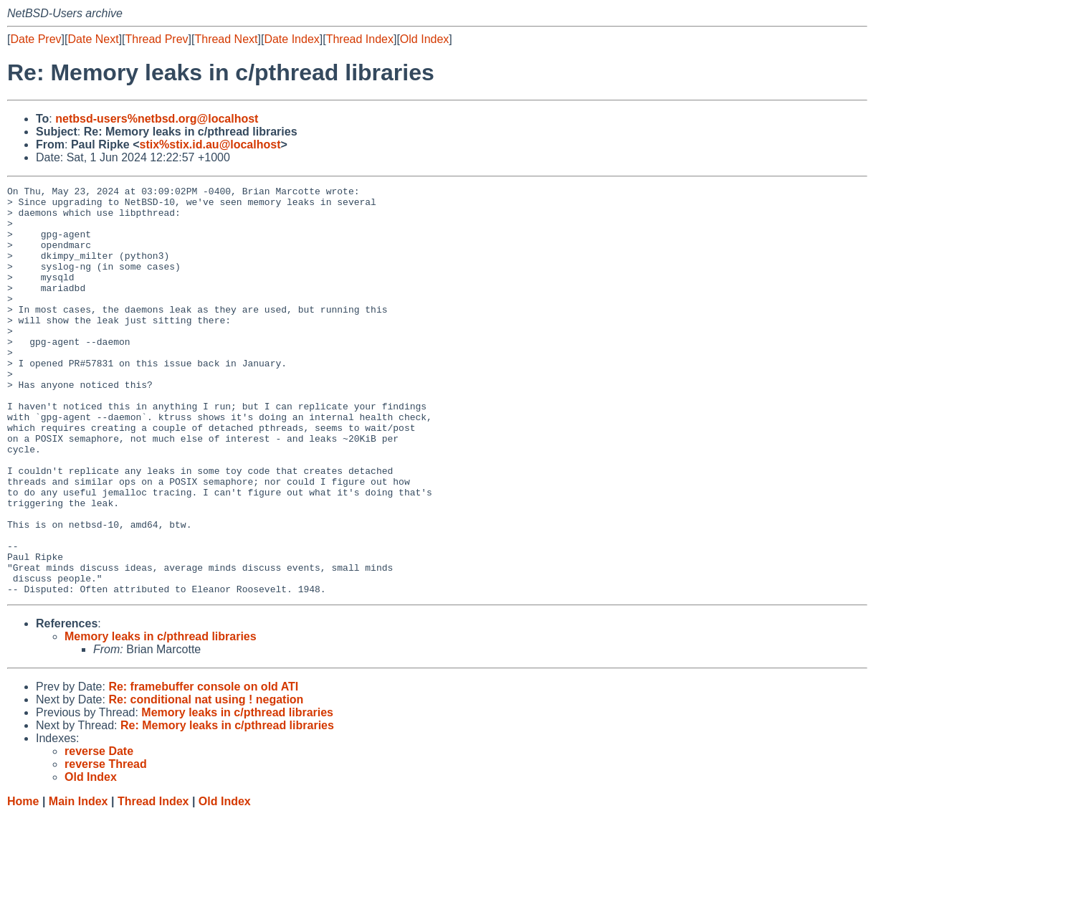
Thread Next (225, 39)
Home (23, 883)
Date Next (92, 39)
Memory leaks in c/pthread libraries (161, 718)
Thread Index (360, 39)
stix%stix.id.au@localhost (209, 144)
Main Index (78, 883)
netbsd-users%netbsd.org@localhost (156, 119)
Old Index (424, 39)
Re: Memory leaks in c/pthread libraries (227, 807)
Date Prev (35, 39)
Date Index (291, 39)
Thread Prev (157, 39)
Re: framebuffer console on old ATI (203, 768)
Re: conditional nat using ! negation (205, 781)
